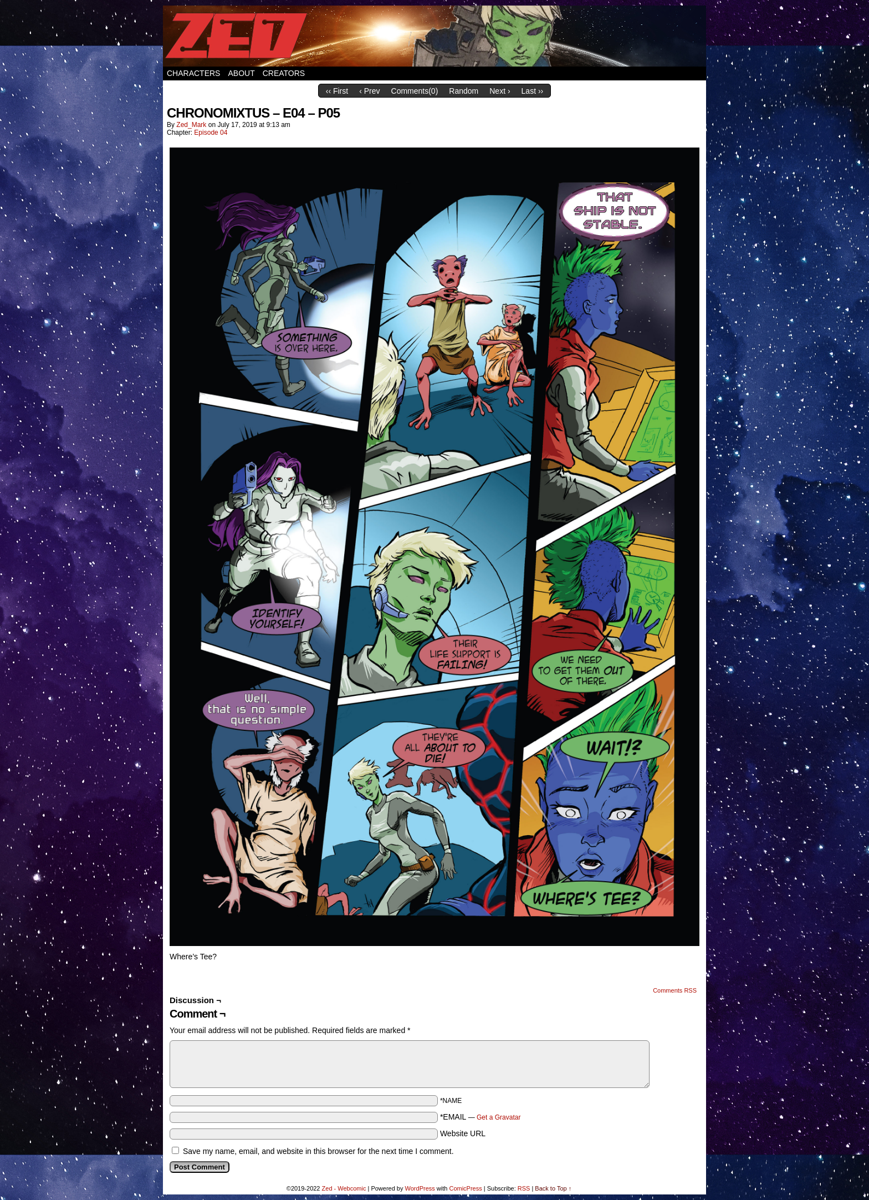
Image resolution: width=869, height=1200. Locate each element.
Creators (284, 73)
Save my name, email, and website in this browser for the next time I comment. (318, 1151)
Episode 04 (210, 132)
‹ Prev (369, 91)
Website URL (462, 1133)
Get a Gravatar (498, 1117)
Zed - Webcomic (344, 1188)
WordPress (420, 1188)
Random (463, 91)
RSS (524, 1188)
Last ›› (533, 91)
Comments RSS (675, 990)
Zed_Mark (191, 125)
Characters (193, 73)
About (241, 73)
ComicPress (465, 1188)
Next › (499, 91)
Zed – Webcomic (434, 36)
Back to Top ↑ (553, 1188)
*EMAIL (480, 1116)
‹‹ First (337, 91)
